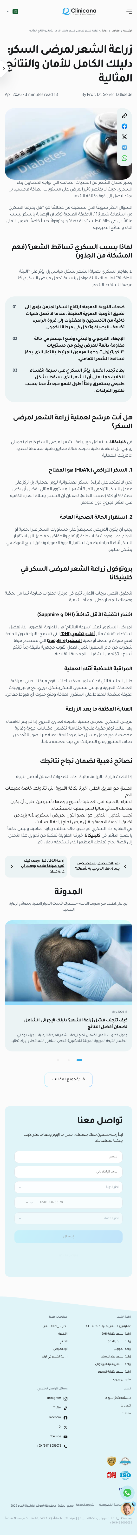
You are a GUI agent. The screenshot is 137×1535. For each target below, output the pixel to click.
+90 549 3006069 (121, 1523)
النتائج (63, 1342)
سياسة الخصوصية (111, 1505)
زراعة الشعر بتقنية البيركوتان (113, 1364)
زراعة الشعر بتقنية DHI (116, 1334)
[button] (11, 11)
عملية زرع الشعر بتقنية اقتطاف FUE (108, 1326)
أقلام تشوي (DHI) (77, 634)
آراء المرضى (60, 1349)
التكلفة (62, 1334)
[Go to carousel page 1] (79, 1060)
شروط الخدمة (85, 1505)
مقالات (126, 1413)
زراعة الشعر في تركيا (54, 1357)
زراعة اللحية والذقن (119, 1342)
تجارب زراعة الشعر (55, 1326)
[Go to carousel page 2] (69, 1060)
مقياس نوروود (121, 1380)
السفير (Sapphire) (64, 641)
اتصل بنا (125, 1406)
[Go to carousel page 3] (58, 1060)
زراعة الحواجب (122, 1349)
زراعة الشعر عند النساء (116, 1357)
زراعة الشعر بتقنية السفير (114, 1372)
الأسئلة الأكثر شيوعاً (118, 1398)
